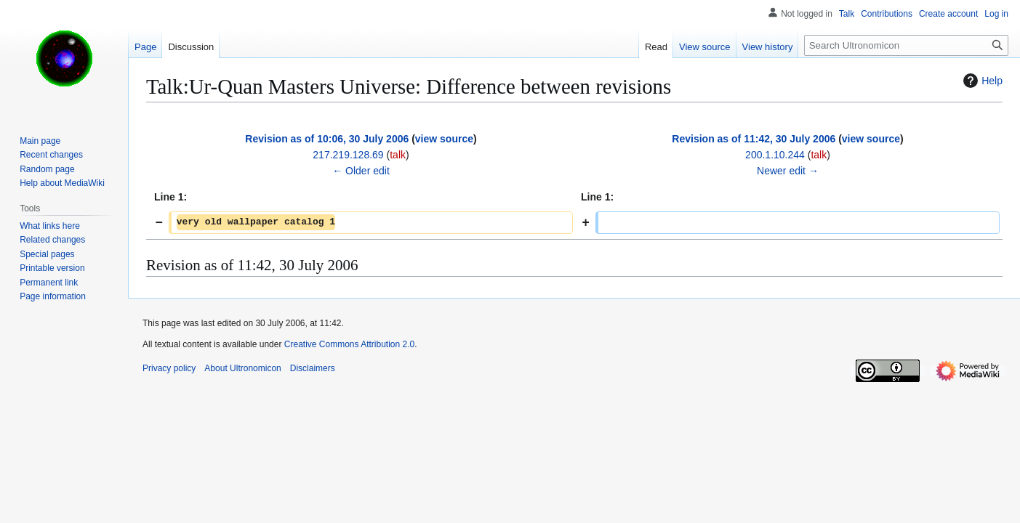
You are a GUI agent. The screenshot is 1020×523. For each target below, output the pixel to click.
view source (444, 139)
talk (398, 155)
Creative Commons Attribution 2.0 (349, 344)
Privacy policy (169, 368)
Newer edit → (788, 171)
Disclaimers (312, 368)
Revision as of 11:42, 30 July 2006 (753, 139)
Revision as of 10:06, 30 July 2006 (327, 139)
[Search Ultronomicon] (906, 45)
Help (981, 80)
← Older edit (361, 171)
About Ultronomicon (242, 368)
